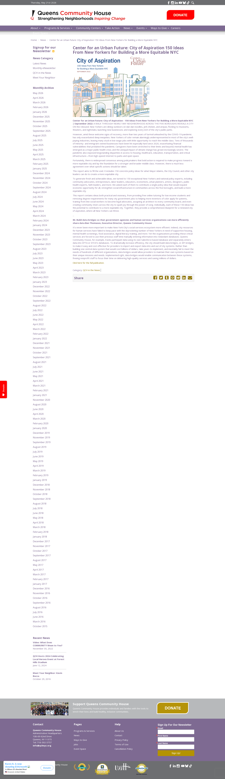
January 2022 (40, 338)
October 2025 (40, 126)
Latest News (39, 63)
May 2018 (38, 517)
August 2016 (39, 607)
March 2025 (39, 159)
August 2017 (39, 560)
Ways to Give (160, 28)
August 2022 (39, 305)
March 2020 (39, 418)
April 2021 (38, 380)
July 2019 (37, 451)
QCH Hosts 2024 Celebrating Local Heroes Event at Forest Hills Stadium (48, 659)
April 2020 (38, 414)
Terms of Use (121, 744)
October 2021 (40, 352)
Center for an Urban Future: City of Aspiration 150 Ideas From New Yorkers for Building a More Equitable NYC (104, 40)
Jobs (76, 744)
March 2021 (39, 385)
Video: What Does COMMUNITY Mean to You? (47, 644)
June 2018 (38, 513)
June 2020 (38, 409)
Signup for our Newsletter (44, 49)
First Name (163, 736)
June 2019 (38, 456)
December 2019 (41, 432)
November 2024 (41, 178)
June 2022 (38, 314)
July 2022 (37, 310)
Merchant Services (141, 774)
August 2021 (39, 362)
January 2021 (40, 395)
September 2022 (42, 300)
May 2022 (38, 319)
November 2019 (41, 437)
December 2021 (41, 343)
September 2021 (42, 357)
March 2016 (39, 621)
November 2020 (41, 399)
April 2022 (38, 324)
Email (160, 728)
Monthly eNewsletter (44, 68)
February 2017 (40, 579)
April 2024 (38, 211)
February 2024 (40, 220)
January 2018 (40, 536)
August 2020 (39, 404)
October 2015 (40, 626)
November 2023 (41, 234)
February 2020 (40, 423)
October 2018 (40, 494)
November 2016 (41, 593)
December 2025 (41, 116)
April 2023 (38, 267)
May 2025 (38, 149)
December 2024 (41, 173)
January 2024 (40, 225)
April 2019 (38, 465)
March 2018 (39, 527)
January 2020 (40, 428)
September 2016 (42, 602)
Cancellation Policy (124, 748)
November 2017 (41, 546)
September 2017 (42, 555)
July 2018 (37, 508)
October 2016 (40, 598)
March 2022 (39, 329)
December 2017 (41, 541)
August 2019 (39, 447)
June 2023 (38, 258)
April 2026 (38, 97)
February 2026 (40, 107)
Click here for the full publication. (88, 262)
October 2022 (40, 296)
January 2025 (40, 168)
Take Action (112, 28)
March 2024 (39, 215)
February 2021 (40, 390)
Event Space (40, 33)
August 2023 (39, 248)
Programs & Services (58, 28)
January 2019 (40, 480)
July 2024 (37, 196)
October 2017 (40, 550)
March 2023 (39, 272)
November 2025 (41, 121)
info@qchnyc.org (42, 745)
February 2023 (40, 277)
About (35, 28)
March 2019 (39, 470)
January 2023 (40, 281)
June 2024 (38, 201)
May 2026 (38, 93)
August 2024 (39, 192)
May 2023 (38, 263)
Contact (118, 735)
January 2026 (40, 112)
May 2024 (38, 206)
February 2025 (40, 163)
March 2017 (39, 574)
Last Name (163, 743)
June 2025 (38, 145)
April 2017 (38, 569)
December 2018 (41, 484)
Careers (175, 28)
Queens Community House (82, 16)
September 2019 (42, 442)
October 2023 (40, 239)
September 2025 (42, 130)
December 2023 (41, 229)
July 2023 (37, 253)
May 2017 (38, 565)
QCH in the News (42, 72)
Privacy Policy (121, 739)
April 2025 (38, 154)
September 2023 (42, 244)
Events (141, 28)
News (128, 28)
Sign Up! (176, 753)
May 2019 (38, 461)
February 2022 (40, 333)
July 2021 (37, 366)
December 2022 (41, 286)
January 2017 (40, 583)
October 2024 (40, 182)
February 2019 (40, 475)
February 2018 (40, 531)
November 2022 (41, 291)
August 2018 (39, 503)
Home (34, 40)
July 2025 (37, 140)
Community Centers (89, 28)
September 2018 (42, 498)
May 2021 (38, 376)
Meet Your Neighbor (44, 77)
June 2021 (38, 371)
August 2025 (39, 135)
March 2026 (39, 102)
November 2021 (41, 347)
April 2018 (38, 522)
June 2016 (38, 616)
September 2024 (42, 187)
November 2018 (41, 489)
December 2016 (41, 588)
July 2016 (37, 612)
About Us (119, 730)
